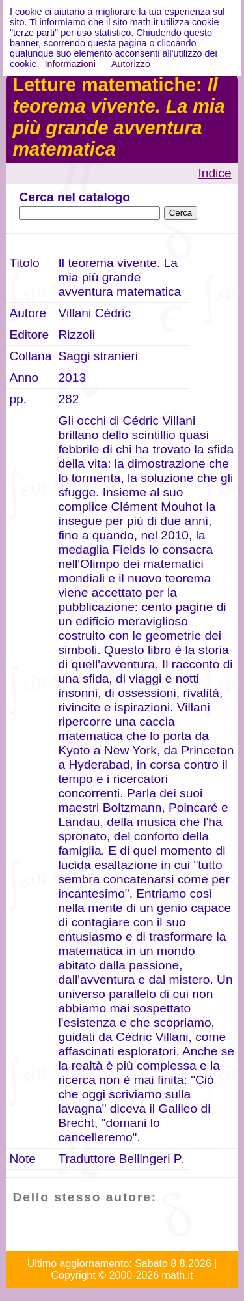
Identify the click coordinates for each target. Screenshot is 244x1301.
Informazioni (70, 64)
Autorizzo (130, 64)
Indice (214, 173)
